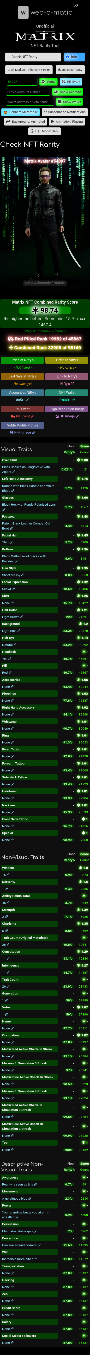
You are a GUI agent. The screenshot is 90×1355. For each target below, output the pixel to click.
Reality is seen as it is (19, 1184)
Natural (9, 645)
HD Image (67, 416)
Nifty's (67, 384)
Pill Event (22, 416)
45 (6, 903)
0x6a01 (67, 400)
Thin (7, 542)
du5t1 (22, 400)
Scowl (8, 589)
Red (7, 672)
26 (6, 944)
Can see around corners (21, 1245)
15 (6, 875)
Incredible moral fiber (19, 1259)
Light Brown (13, 617)
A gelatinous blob (16, 1198)
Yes (7, 659)
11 (6, 958)
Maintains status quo (19, 1231)
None (8, 603)
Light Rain (11, 631)
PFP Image (22, 433)
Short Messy (13, 575)
